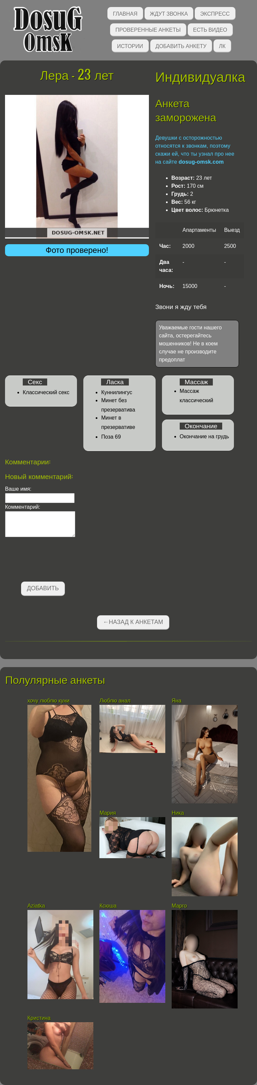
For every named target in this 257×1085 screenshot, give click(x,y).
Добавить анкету (181, 45)
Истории (130, 45)
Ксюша (107, 906)
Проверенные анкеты (148, 29)
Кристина (39, 1018)
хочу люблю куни (48, 701)
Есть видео (210, 29)
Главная (125, 13)
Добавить (43, 588)
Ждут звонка (169, 13)
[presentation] (56, 561)
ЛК (222, 45)
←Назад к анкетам (133, 622)
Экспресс (215, 13)
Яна (176, 701)
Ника (178, 813)
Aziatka (37, 906)
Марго (180, 906)
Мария (107, 813)
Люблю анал (115, 701)
